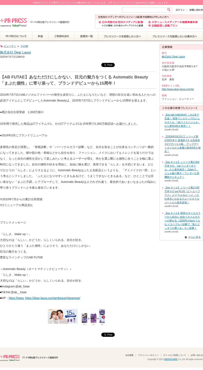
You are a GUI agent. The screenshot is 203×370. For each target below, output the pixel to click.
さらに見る (194, 237)
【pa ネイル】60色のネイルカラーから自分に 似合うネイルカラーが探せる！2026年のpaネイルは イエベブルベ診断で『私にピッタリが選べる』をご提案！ (182, 221)
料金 (40, 36)
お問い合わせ (195, 10)
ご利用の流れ (62, 36)
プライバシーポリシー (148, 355)
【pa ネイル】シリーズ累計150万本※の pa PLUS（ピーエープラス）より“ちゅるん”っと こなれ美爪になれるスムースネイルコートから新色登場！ (182, 195)
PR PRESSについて (16, 36)
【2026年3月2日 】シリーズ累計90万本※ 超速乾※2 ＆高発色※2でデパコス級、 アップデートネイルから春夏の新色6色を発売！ (182, 144)
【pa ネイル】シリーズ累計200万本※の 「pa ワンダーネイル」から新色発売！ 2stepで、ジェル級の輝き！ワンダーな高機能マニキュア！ (181, 169)
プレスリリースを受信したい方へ (122, 36)
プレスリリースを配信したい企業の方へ (175, 36)
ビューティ (10, 46)
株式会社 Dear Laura (15, 52)
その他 (24, 46)
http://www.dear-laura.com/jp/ (178, 89)
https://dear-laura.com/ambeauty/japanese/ (52, 298)
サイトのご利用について (174, 355)
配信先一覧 (86, 36)
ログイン (181, 10)
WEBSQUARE (171, 359)
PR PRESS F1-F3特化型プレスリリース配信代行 (29, 357)
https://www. (16, 298)
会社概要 (129, 355)
